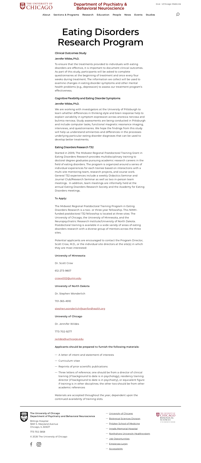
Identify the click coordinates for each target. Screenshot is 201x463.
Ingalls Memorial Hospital (123, 428)
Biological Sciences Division (124, 418)
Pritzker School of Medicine (124, 423)
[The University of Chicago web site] (46, 6)
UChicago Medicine (171, 4)
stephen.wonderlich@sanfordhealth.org (80, 308)
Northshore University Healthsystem (129, 433)
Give (158, 4)
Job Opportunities (119, 439)
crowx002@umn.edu (68, 278)
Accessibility (116, 449)
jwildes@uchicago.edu (69, 339)
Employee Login (118, 443)
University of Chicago (121, 413)
